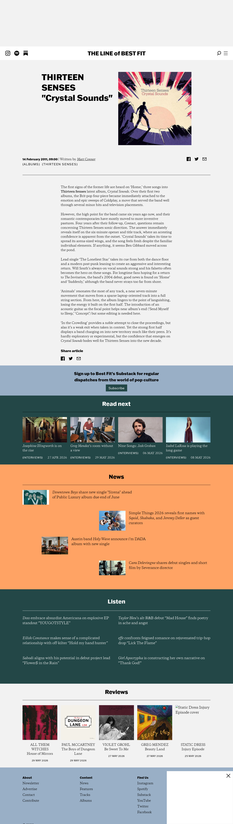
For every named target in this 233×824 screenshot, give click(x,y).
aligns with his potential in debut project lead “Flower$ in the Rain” (66, 661)
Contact (29, 795)
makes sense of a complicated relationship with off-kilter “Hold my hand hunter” (65, 641)
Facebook (144, 812)
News (84, 783)
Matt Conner (86, 159)
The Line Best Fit (117, 53)
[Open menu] (226, 53)
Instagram (145, 783)
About (27, 778)
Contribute (31, 801)
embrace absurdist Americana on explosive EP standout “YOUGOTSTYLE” (66, 621)
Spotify (142, 789)
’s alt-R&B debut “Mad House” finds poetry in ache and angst (163, 621)
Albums (31, 164)
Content (86, 778)
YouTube (144, 801)
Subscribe (116, 388)
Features (86, 789)
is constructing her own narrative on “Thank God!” (161, 661)
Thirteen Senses (63, 82)
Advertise (30, 789)
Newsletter (31, 783)
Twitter (143, 806)
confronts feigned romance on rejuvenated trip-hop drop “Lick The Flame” (164, 641)
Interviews (32, 457)
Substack (144, 795)
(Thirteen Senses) (60, 164)
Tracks (85, 795)
